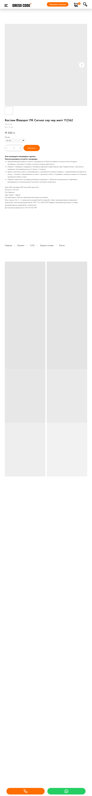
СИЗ (32, 245)
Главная (8, 245)
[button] (57, 4)
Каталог (21, 245)
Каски (62, 245)
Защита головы (47, 245)
